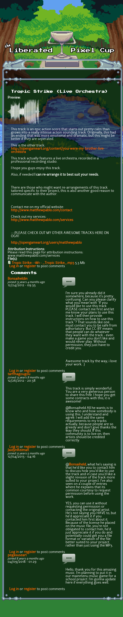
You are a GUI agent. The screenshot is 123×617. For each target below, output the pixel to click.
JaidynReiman (18, 450)
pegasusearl (17, 555)
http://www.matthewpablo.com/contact (41, 210)
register (30, 266)
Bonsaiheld (77, 464)
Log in (14, 266)
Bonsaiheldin (18, 279)
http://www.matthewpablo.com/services (42, 220)
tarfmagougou (19, 374)
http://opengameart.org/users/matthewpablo (46, 242)
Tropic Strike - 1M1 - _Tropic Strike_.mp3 (43, 263)
